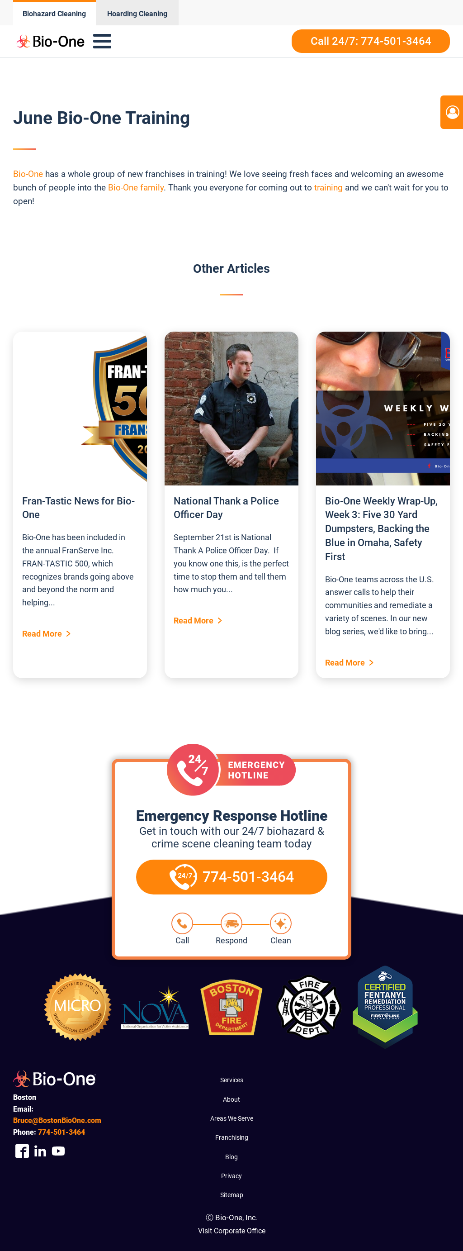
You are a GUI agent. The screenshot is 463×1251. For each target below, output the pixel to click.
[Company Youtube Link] (58, 1151)
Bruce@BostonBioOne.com (57, 1120)
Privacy (231, 1176)
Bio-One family (136, 187)
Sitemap (231, 1195)
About (231, 1099)
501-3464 (61, 1132)
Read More (42, 633)
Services (231, 1080)
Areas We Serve (231, 1118)
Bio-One (29, 174)
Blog (231, 1157)
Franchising (231, 1137)
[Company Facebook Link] (22, 1151)
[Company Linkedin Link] (40, 1151)
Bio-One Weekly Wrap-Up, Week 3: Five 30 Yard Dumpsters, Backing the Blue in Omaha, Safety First (381, 528)
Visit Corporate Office (231, 1231)
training (328, 187)
